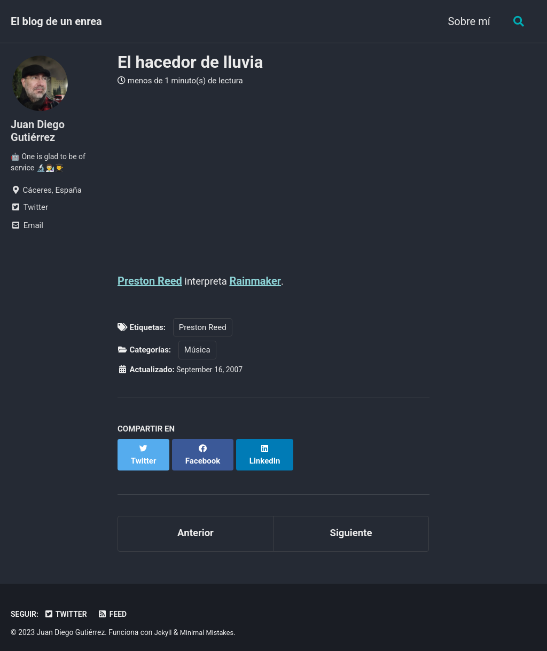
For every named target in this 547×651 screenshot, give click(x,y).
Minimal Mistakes (210, 624)
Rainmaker (259, 280)
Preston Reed (150, 280)
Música (197, 350)
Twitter (69, 606)
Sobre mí (466, 21)
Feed (118, 606)
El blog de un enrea (56, 21)
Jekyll (163, 624)
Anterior (195, 524)
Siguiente (350, 524)
